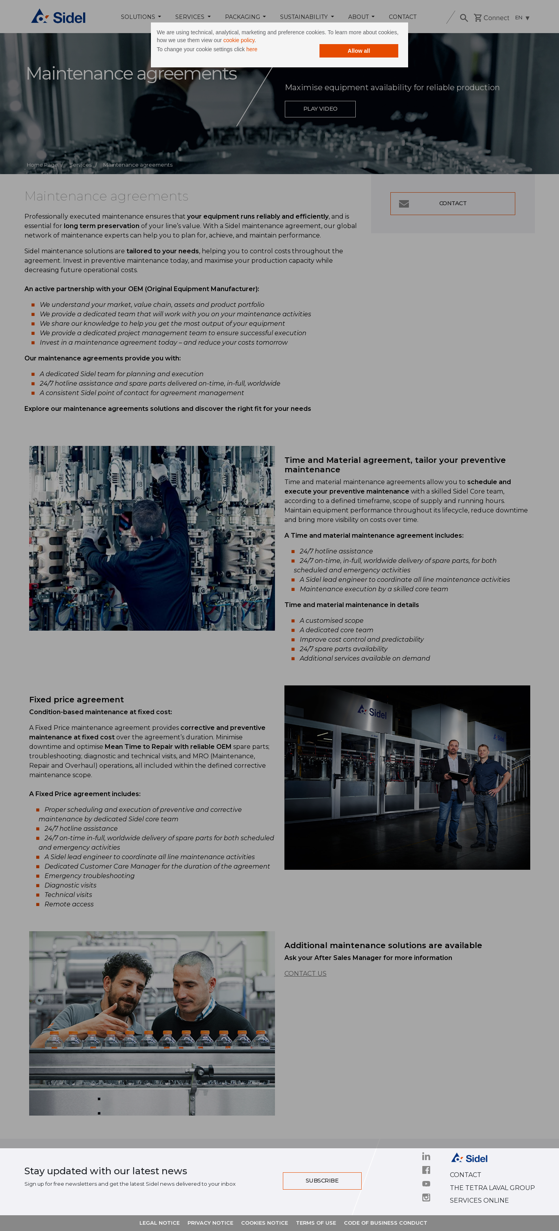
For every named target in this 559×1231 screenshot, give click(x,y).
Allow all (348, 52)
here (262, 50)
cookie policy (271, 41)
